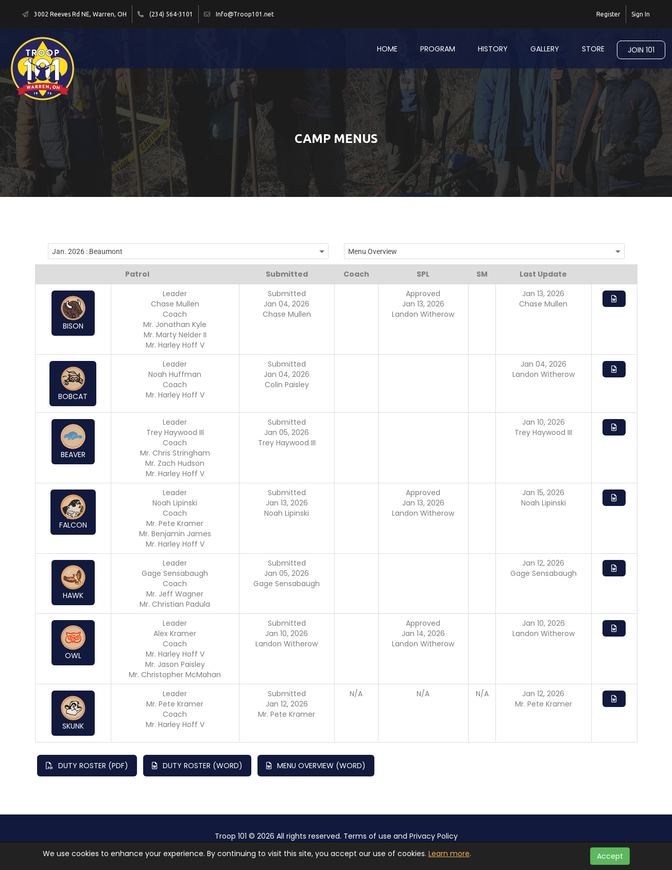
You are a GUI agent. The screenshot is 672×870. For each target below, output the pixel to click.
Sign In (640, 14)
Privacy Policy (433, 836)
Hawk (73, 583)
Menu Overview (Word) (316, 765)
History (493, 49)
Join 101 (641, 50)
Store (593, 49)
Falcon (73, 512)
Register (608, 14)
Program (437, 49)
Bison (73, 313)
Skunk (73, 713)
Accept (610, 856)
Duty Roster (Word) (197, 765)
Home (387, 49)
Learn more (449, 853)
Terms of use (367, 836)
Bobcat (73, 384)
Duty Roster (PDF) (87, 765)
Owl (73, 643)
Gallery (544, 49)
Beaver (73, 442)
